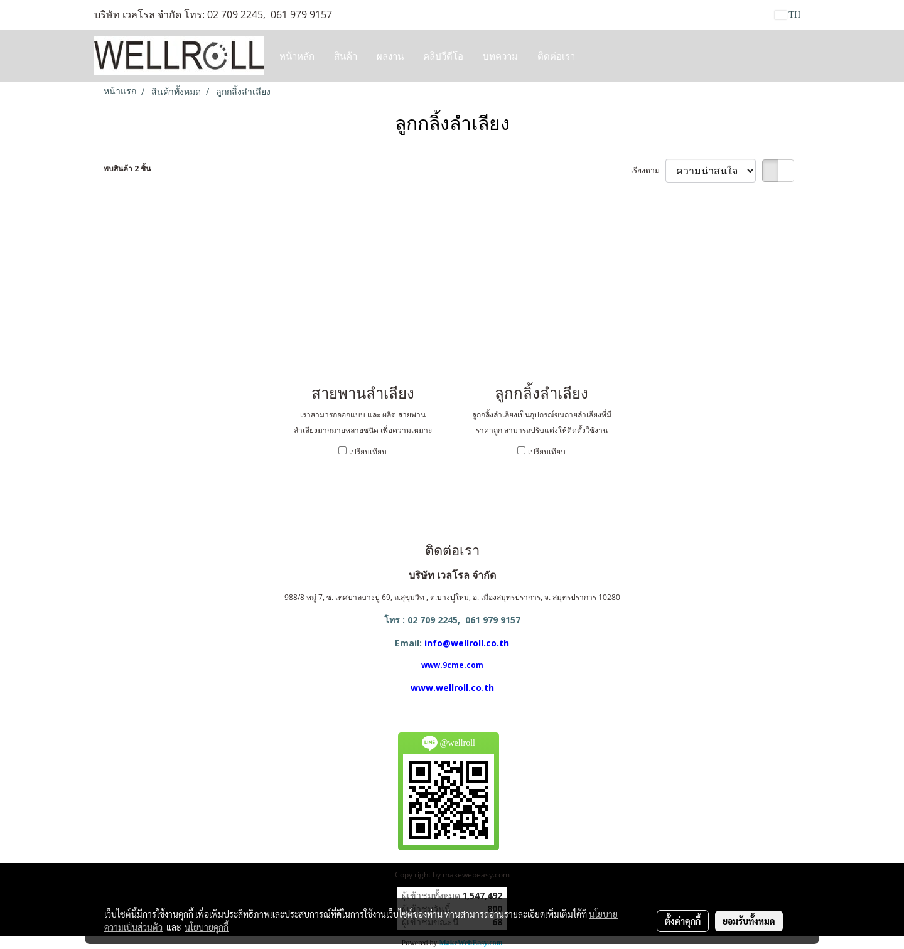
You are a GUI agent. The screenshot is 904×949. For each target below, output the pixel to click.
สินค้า (345, 56)
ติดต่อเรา (556, 56)
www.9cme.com (452, 665)
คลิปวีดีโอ (443, 56)
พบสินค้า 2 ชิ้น (127, 168)
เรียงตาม (648, 170)
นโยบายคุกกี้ (207, 927)
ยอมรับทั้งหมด (749, 920)
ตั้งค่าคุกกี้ (683, 920)
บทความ (500, 56)
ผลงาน (390, 56)
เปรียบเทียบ (368, 451)
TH (787, 14)
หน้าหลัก (297, 56)
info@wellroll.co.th (466, 643)
